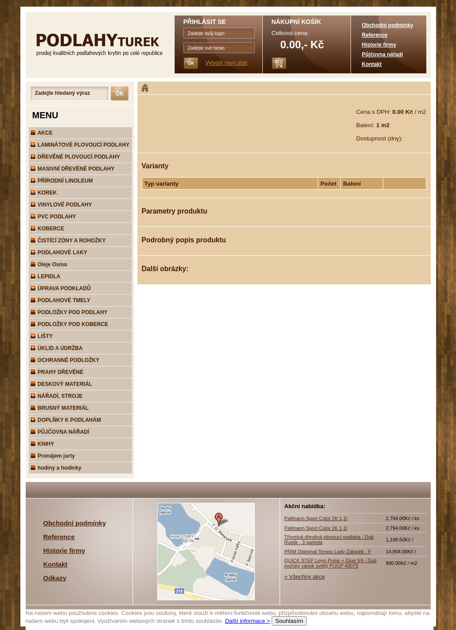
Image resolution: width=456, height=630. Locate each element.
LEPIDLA (45, 276)
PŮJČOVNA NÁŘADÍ (60, 432)
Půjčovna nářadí (382, 54)
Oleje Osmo (48, 264)
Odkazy (54, 578)
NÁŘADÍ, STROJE (56, 396)
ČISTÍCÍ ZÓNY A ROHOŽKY (68, 240)
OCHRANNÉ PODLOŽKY (65, 360)
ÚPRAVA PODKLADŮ (60, 288)
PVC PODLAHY (53, 217)
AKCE (41, 133)
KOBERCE (47, 229)
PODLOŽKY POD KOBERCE (69, 324)
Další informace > (247, 621)
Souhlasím (289, 621)
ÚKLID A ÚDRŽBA (56, 348)
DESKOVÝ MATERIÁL (61, 384)
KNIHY (42, 444)
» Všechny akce (305, 576)
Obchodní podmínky (387, 25)
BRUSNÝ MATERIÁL (59, 408)
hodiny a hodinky (56, 468)
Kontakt (372, 64)
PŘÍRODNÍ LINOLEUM (61, 181)
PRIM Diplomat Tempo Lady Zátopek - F (328, 551)
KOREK (43, 193)
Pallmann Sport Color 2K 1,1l (316, 518)
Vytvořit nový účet (226, 63)
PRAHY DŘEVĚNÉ (56, 372)
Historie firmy (379, 45)
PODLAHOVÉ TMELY (60, 300)
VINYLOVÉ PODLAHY (61, 205)
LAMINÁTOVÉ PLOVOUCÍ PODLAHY (79, 145)
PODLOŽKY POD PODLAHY (69, 312)
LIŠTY (41, 336)
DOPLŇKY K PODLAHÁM (65, 420)
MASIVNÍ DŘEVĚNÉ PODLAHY (72, 169)
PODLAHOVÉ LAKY (58, 252)
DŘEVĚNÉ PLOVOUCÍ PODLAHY (75, 157)
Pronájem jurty (52, 456)
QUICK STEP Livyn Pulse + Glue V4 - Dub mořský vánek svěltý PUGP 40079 (331, 563)
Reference (375, 35)
